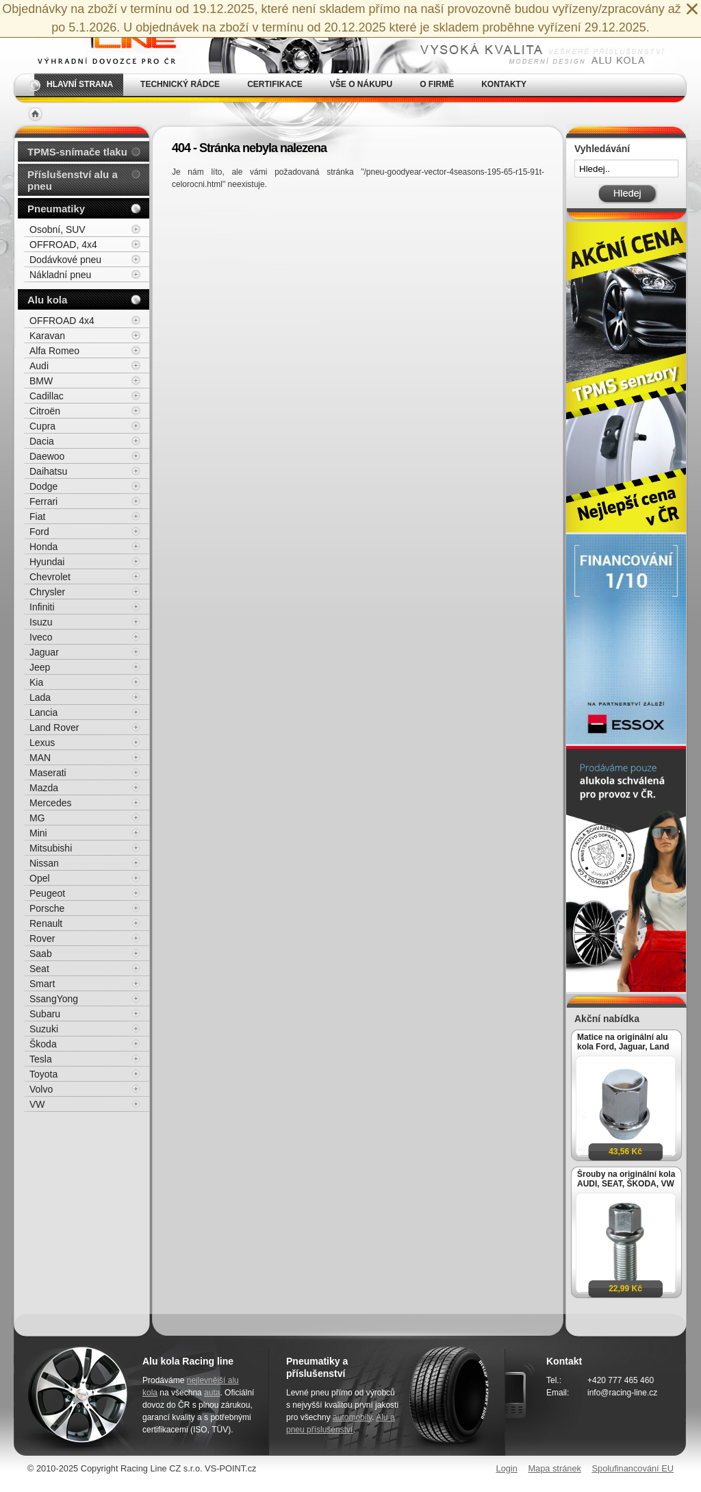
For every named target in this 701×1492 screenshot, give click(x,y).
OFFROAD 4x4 (61, 320)
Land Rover (54, 727)
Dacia (41, 441)
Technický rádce (180, 84)
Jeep (39, 667)
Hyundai (46, 561)
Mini (38, 833)
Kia (36, 682)
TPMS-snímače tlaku (77, 152)
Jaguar (44, 652)
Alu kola (47, 300)
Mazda (43, 787)
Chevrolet (50, 576)
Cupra (42, 426)
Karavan (47, 335)
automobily (352, 1417)
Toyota (43, 1074)
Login (507, 1468)
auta (212, 1392)
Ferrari (43, 501)
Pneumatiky (56, 208)
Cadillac (46, 395)
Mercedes (50, 802)
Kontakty (503, 84)
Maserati (47, 772)
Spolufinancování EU (632, 1468)
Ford (39, 531)
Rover (42, 938)
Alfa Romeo (54, 350)
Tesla (40, 1059)
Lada (40, 697)
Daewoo (46, 456)
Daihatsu (48, 471)
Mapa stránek (554, 1468)
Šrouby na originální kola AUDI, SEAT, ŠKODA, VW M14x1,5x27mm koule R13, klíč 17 (626, 1179)
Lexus (42, 742)
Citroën (44, 411)
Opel (39, 878)
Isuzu (40, 622)
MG (37, 817)
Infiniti (42, 606)
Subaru (44, 1013)
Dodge (43, 486)
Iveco (40, 637)
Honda (43, 546)
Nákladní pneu (60, 274)
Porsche (46, 908)
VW (37, 1104)
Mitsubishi (50, 848)
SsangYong (53, 998)
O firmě (437, 84)
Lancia (43, 712)
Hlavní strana (80, 84)
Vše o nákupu (361, 84)
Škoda (43, 1044)
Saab (40, 953)
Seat (39, 968)
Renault (45, 923)
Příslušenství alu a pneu (72, 180)
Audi (39, 365)
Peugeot (47, 893)
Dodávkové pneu (65, 259)
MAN (40, 757)
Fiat (37, 516)
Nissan (44, 863)
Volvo (41, 1089)
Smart (42, 983)
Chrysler (47, 591)
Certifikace (275, 84)
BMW (41, 380)
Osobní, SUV (57, 229)
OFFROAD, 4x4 (63, 244)
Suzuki (43, 1028)
